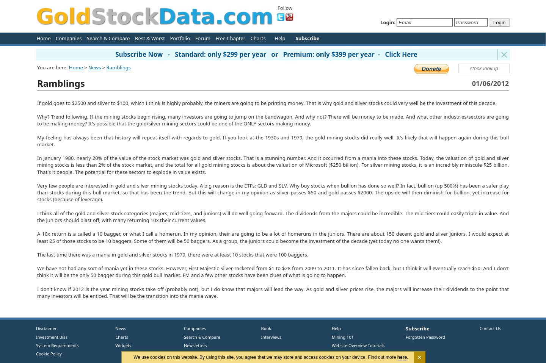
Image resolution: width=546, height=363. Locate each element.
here (402, 357)
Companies (69, 38)
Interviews (269, 337)
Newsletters (195, 345)
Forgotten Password (425, 337)
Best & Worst (150, 38)
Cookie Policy (49, 354)
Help (280, 38)
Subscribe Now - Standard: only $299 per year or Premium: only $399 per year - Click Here (266, 54)
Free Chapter (230, 38)
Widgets (120, 345)
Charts (258, 38)
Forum (202, 38)
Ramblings (119, 67)
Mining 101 (343, 337)
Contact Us (490, 328)
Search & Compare (108, 38)
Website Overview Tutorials (358, 345)
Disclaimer (46, 328)
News (94, 67)
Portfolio (180, 38)
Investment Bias (51, 337)
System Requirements (57, 345)
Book (264, 328)
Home (44, 38)
